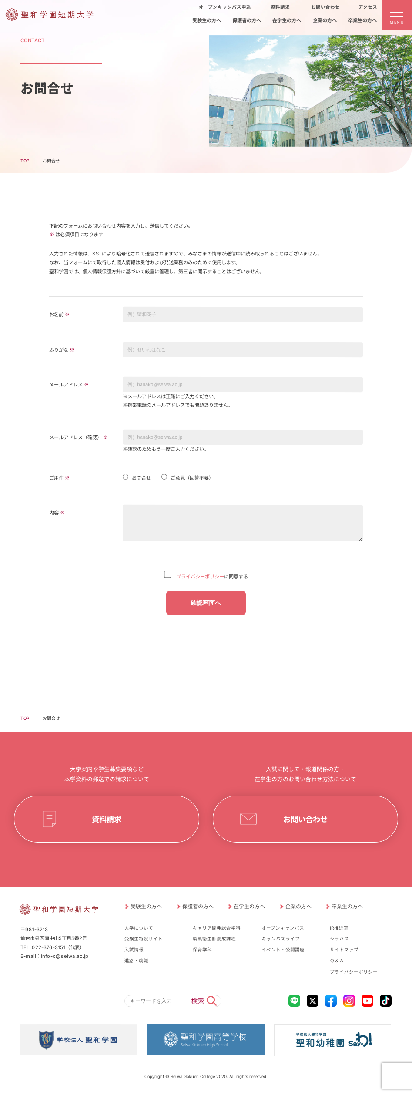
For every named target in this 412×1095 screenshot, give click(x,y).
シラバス (339, 939)
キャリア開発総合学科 (217, 928)
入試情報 (134, 950)
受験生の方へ (146, 906)
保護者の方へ (197, 906)
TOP (24, 160)
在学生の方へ (249, 906)
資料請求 (106, 818)
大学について (138, 928)
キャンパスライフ (280, 939)
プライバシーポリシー (200, 577)
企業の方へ (298, 906)
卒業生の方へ (347, 906)
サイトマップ (344, 950)
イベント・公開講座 (283, 950)
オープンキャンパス (282, 928)
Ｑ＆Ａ (337, 961)
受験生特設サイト (143, 939)
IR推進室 (339, 928)
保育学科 (202, 950)
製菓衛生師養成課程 (214, 939)
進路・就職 (136, 961)
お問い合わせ (305, 818)
